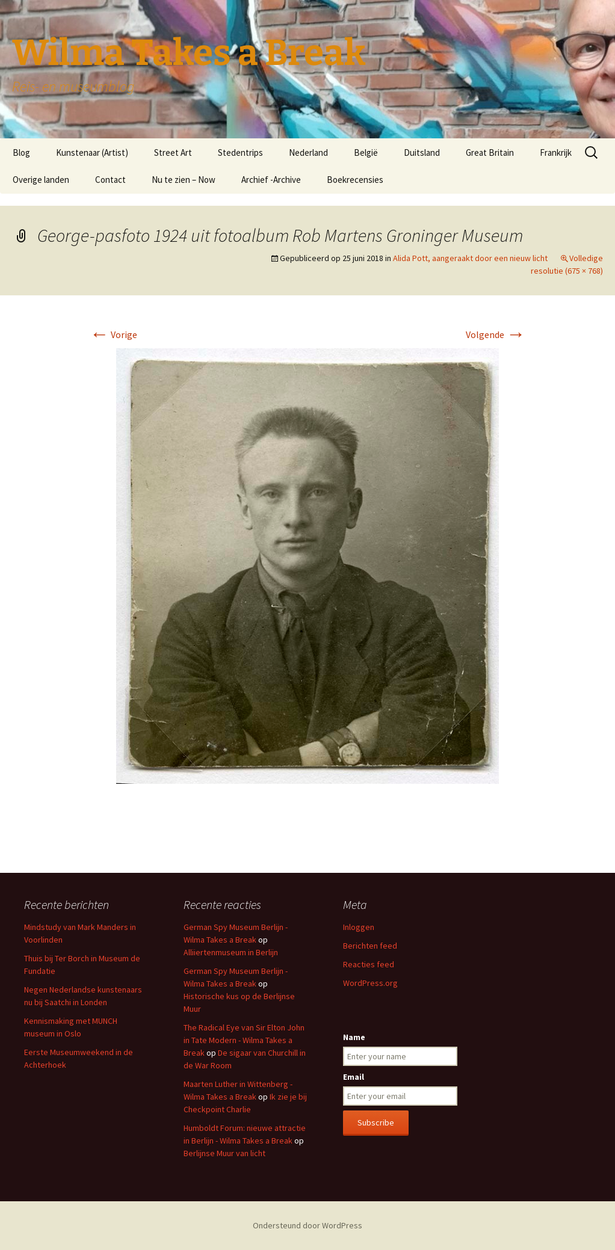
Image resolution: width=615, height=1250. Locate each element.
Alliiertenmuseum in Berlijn (231, 952)
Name (354, 1037)
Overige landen (41, 179)
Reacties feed (368, 964)
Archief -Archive (271, 179)
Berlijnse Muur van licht (224, 1153)
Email (353, 1076)
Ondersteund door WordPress (307, 1225)
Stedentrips (240, 152)
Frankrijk (556, 152)
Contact (110, 179)
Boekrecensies (355, 179)
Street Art (173, 152)
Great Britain (490, 152)
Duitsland (422, 152)
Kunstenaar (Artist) (92, 152)
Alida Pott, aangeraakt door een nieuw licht (470, 258)
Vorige (113, 334)
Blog (21, 152)
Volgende (495, 334)
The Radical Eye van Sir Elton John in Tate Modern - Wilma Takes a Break (244, 1040)
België (366, 152)
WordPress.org (370, 983)
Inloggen (358, 927)
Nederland (308, 152)
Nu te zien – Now (183, 179)
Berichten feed (370, 945)
